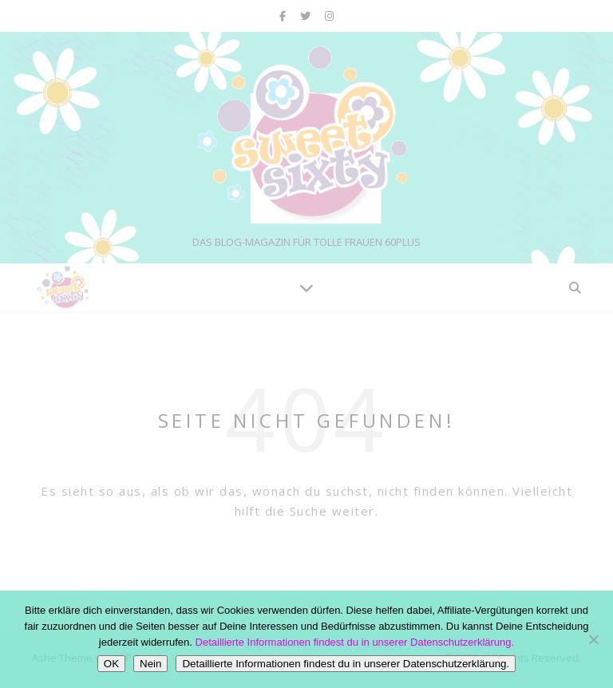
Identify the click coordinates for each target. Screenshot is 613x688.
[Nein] (593, 639)
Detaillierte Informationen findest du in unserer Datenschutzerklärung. (355, 642)
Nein (150, 664)
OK (111, 664)
